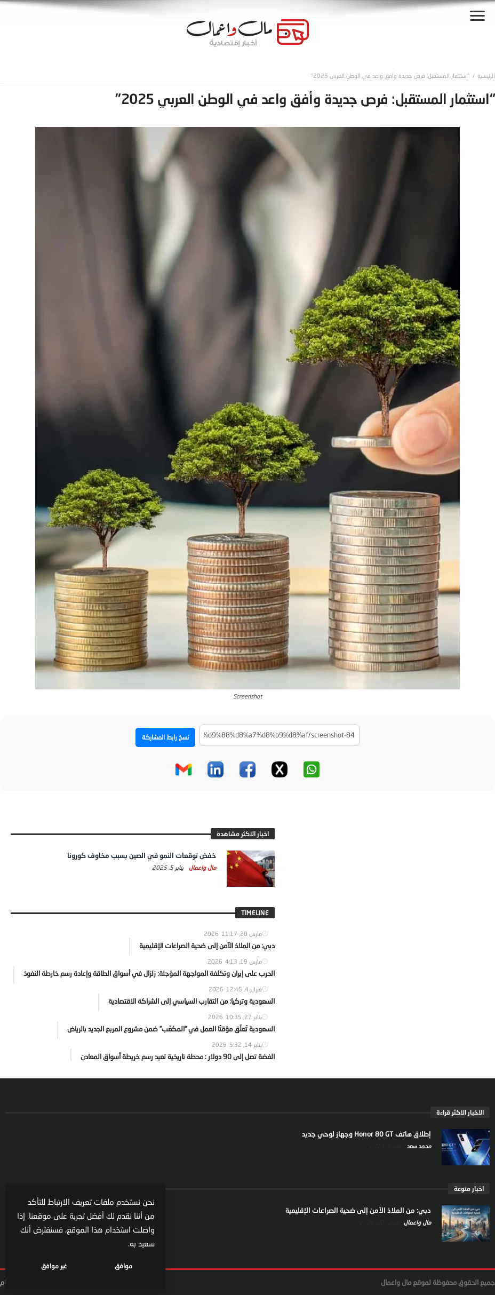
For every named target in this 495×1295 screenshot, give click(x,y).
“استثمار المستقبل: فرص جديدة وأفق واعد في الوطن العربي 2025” (390, 75)
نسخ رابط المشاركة (165, 737)
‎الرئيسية (486, 75)
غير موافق (54, 1266)
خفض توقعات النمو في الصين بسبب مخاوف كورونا (141, 855)
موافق (123, 1266)
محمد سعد (418, 1145)
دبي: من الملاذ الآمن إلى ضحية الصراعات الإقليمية (358, 1210)
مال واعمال (201, 867)
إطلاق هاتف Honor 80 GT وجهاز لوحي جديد (366, 1134)
